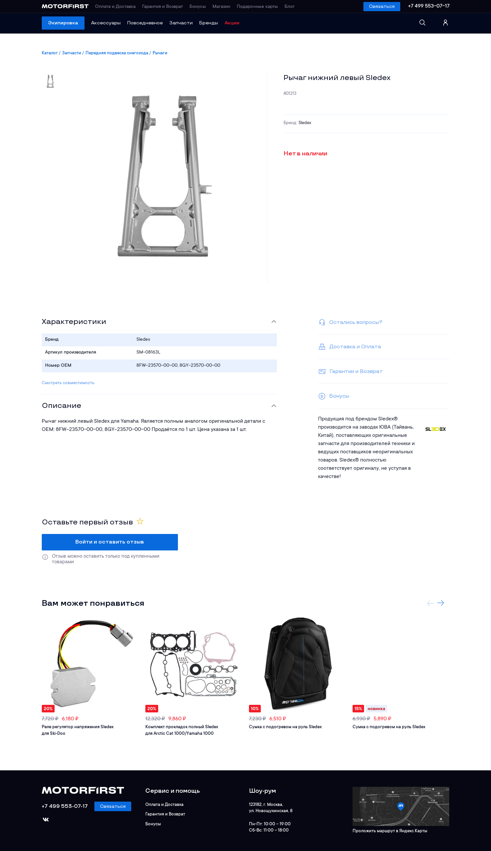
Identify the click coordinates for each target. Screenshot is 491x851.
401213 (289, 93)
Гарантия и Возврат (162, 7)
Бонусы (197, 7)
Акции (232, 23)
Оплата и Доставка (115, 7)
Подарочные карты (257, 7)
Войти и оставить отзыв (109, 542)
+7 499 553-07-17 (429, 6)
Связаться (382, 6)
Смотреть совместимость (68, 383)
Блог (289, 7)
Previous (430, 603)
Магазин (221, 7)
